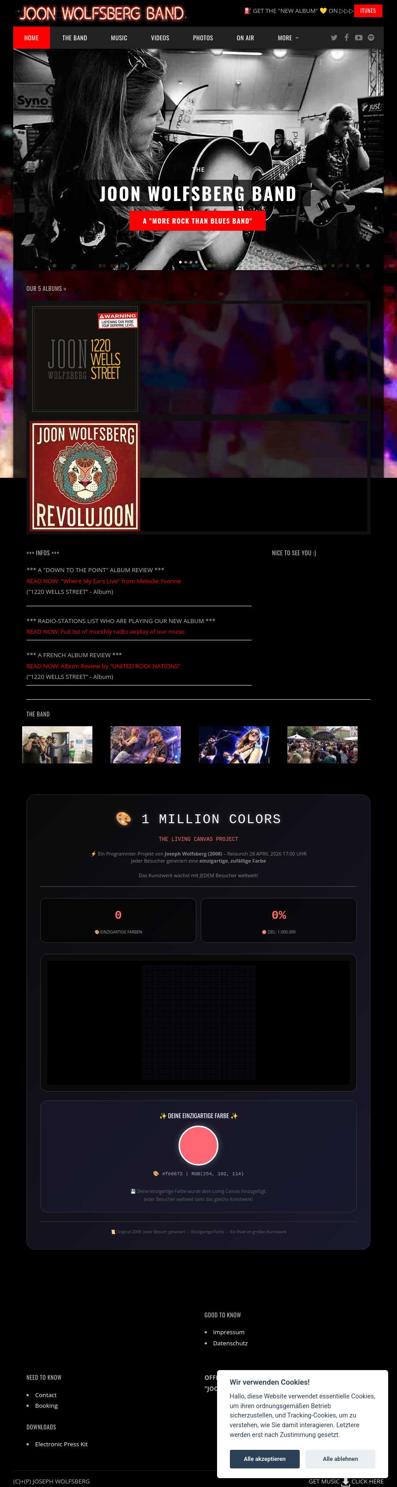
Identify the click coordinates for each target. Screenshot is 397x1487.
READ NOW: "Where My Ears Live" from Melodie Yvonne (104, 581)
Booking (46, 1406)
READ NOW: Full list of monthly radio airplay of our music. (106, 631)
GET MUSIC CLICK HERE (346, 1481)
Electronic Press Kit (61, 1444)
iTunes (368, 10)
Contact (46, 1395)
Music (119, 37)
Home (31, 37)
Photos (203, 37)
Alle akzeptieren (265, 1459)
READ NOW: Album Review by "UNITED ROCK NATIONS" (103, 666)
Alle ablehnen (340, 1459)
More (285, 37)
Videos (160, 37)
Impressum (228, 1332)
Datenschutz (230, 1343)
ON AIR (245, 37)
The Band (74, 37)
